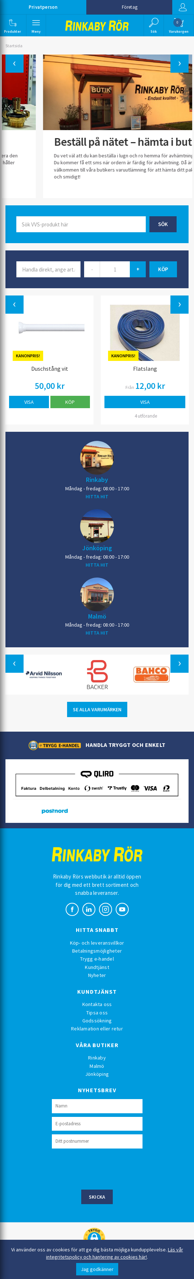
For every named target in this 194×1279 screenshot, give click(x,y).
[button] (12, 25)
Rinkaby (97, 479)
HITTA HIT (97, 496)
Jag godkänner (97, 1269)
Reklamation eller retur (97, 1028)
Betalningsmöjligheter (97, 951)
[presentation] (107, 1168)
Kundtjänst (97, 967)
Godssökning (97, 1020)
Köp (70, 402)
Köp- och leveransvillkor (97, 943)
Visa (29, 402)
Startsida (13, 45)
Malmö (97, 616)
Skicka (97, 1197)
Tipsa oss (97, 1012)
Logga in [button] (183, 7)
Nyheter (97, 975)
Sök (163, 224)
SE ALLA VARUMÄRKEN (97, 709)
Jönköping (97, 548)
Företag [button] (129, 7)
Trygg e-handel (97, 959)
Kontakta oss (97, 1004)
